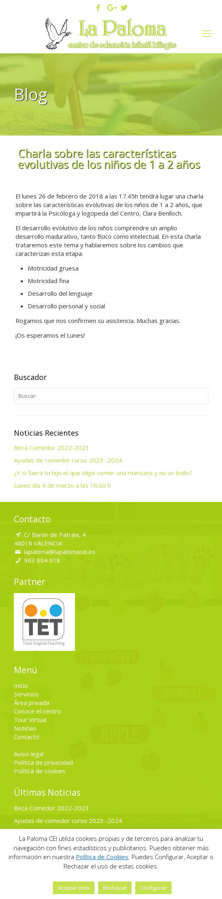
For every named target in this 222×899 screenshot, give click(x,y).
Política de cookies (40, 771)
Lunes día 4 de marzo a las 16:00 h (62, 485)
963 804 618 (42, 560)
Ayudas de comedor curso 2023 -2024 (68, 460)
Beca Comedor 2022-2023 (51, 447)
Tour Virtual (30, 720)
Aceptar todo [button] (74, 887)
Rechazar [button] (115, 887)
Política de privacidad (43, 762)
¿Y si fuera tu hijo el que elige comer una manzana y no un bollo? (103, 473)
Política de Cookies (102, 857)
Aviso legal (29, 754)
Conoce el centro (37, 711)
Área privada (31, 702)
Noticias (25, 728)
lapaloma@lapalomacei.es (59, 552)
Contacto (26, 737)
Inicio (21, 685)
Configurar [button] (153, 887)
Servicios (26, 694)
